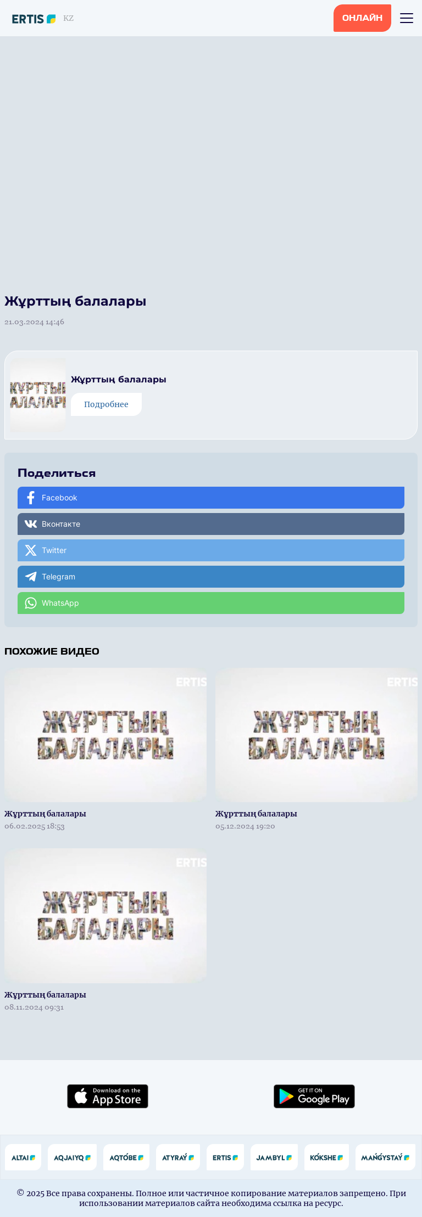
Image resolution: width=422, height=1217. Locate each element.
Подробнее (106, 404)
